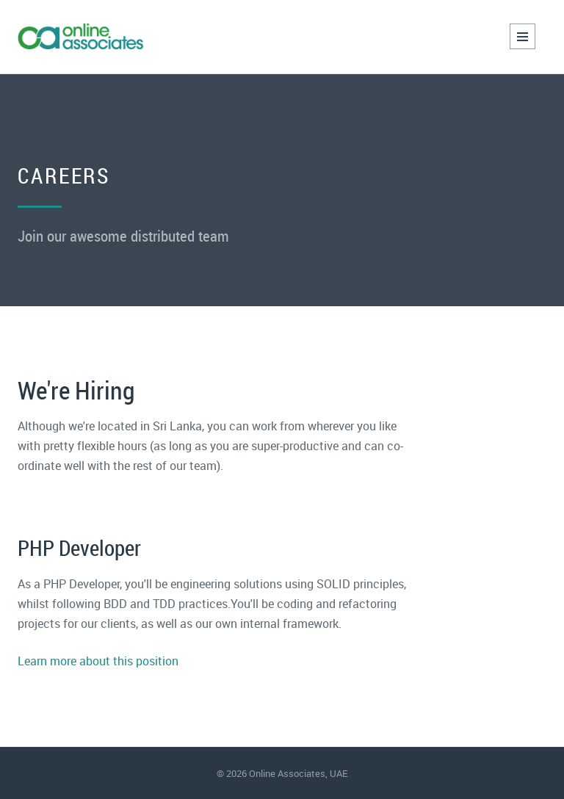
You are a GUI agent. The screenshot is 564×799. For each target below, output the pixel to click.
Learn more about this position (98, 661)
